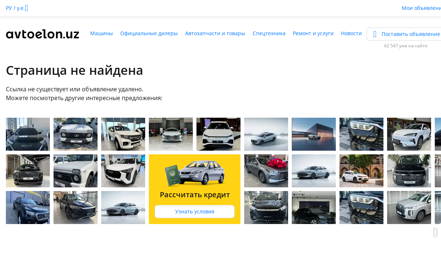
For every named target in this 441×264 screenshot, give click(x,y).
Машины (101, 33)
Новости (351, 33)
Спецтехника (269, 33)
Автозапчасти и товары (215, 33)
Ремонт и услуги (313, 33)
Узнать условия (194, 211)
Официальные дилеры (149, 33)
